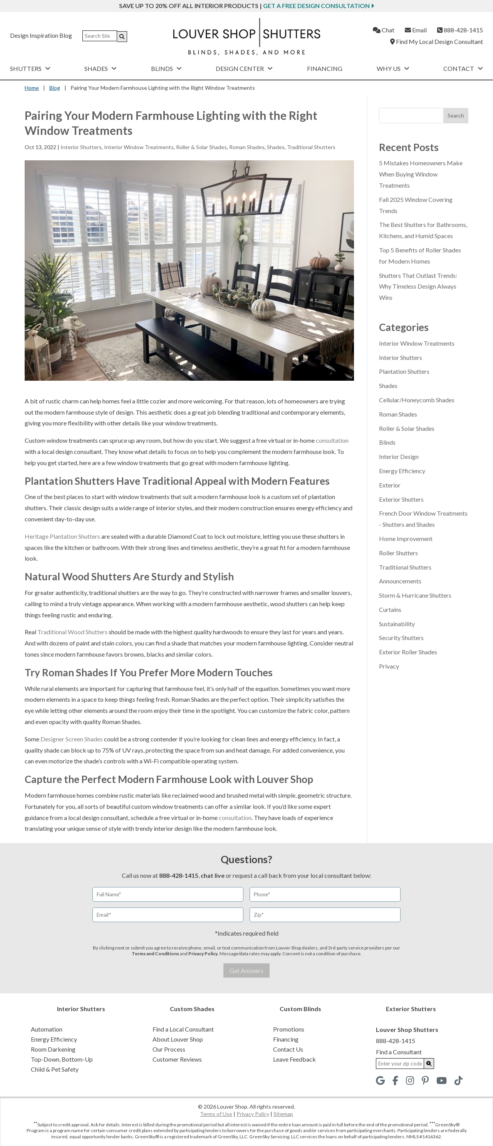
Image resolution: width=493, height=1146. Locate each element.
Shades (100, 68)
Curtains (390, 609)
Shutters (30, 68)
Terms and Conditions (155, 953)
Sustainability (397, 623)
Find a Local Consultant (183, 1029)
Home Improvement (406, 538)
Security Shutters (401, 637)
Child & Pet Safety (55, 1069)
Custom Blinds (300, 1008)
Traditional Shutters (311, 147)
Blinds (166, 68)
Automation (46, 1029)
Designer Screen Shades (71, 739)
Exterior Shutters (401, 499)
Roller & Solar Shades (201, 147)
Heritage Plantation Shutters (62, 536)
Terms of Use (216, 1114)
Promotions (288, 1029)
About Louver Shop (178, 1039)
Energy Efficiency (402, 470)
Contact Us (288, 1049)
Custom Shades (192, 1008)
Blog (54, 87)
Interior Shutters (81, 147)
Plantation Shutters (404, 371)
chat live (213, 875)
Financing (324, 68)
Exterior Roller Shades (408, 651)
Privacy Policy (203, 953)
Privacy (389, 666)
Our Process (169, 1049)
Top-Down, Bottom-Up (62, 1059)
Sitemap (283, 1114)
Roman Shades (247, 147)
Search (456, 115)
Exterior (390, 485)
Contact (463, 68)
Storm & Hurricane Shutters (415, 595)
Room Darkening (53, 1049)
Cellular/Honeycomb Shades (416, 399)
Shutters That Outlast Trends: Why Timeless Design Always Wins (418, 286)
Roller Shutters (398, 552)
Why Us (393, 68)
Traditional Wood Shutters (72, 631)
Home (32, 87)
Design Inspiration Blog (41, 35)
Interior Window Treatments (139, 147)
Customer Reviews (177, 1059)
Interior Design (399, 456)
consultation (332, 440)
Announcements (400, 581)
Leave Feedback (294, 1059)
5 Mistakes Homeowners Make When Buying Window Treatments (421, 174)
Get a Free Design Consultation (318, 5)
